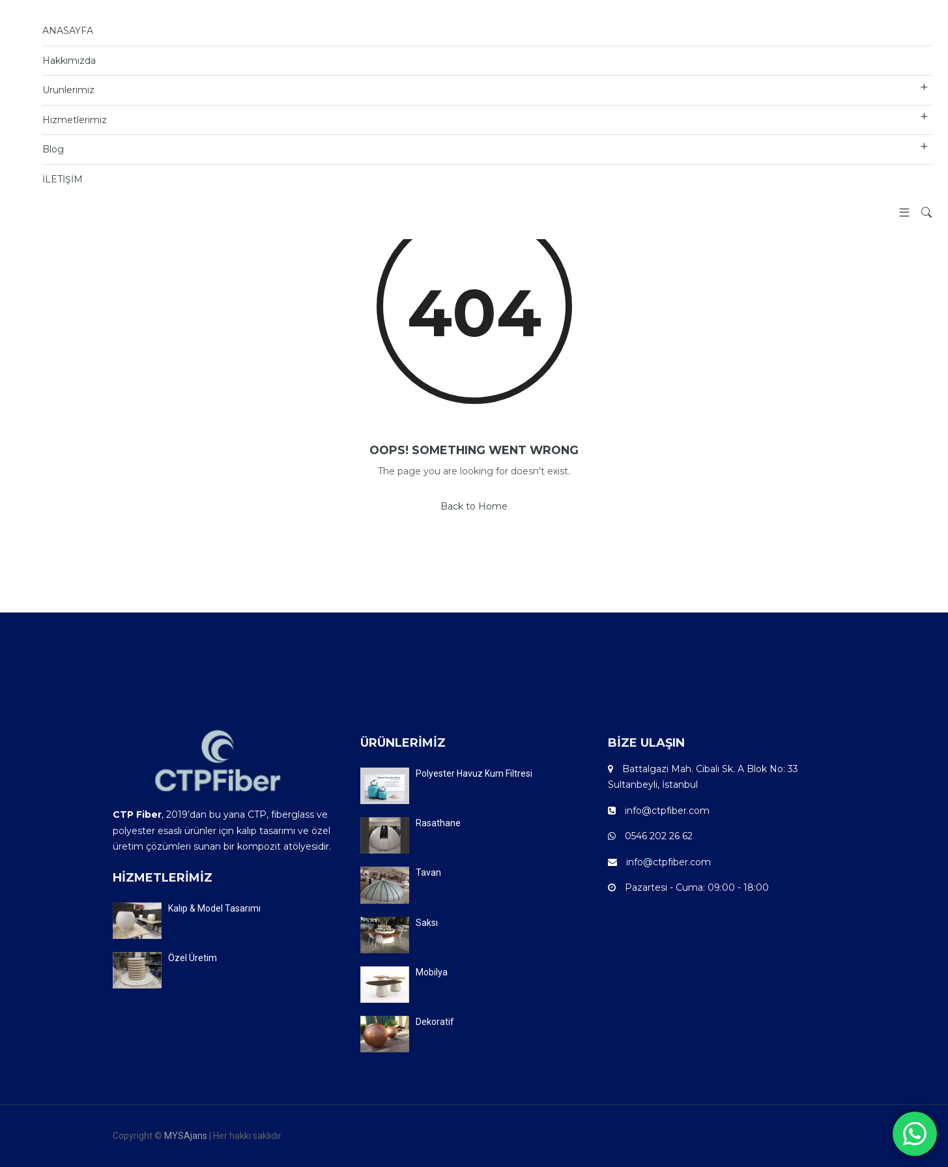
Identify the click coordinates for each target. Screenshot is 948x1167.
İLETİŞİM (62, 179)
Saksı (427, 922)
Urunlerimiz (68, 90)
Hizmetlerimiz (74, 120)
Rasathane (438, 823)
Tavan (428, 872)
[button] (899, 213)
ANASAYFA (67, 30)
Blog (53, 149)
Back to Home (474, 506)
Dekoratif (435, 1021)
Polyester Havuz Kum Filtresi (474, 773)
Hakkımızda (69, 60)
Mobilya (432, 972)
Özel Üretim (192, 958)
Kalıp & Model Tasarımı (214, 908)
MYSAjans (185, 1136)
